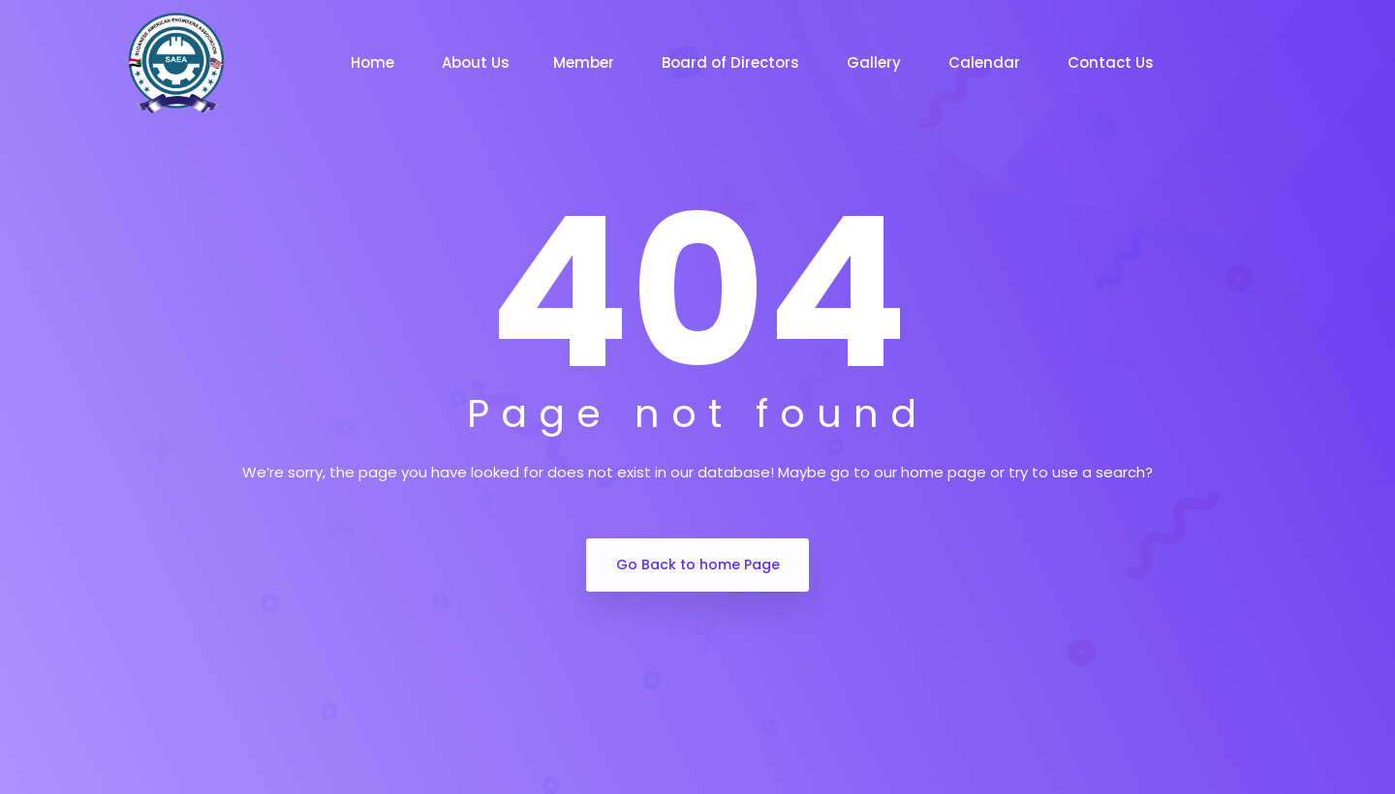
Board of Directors (732, 62)
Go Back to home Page (698, 564)
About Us (476, 62)
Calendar (986, 62)
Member (585, 62)
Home (374, 62)
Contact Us (1113, 62)
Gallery (876, 62)
